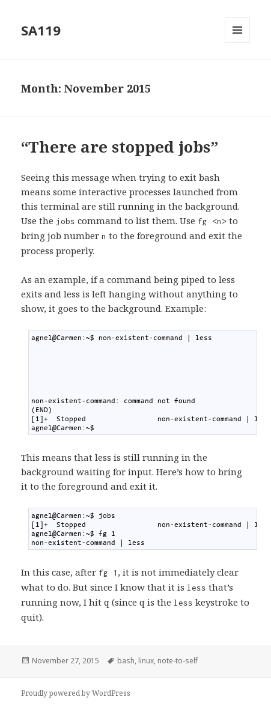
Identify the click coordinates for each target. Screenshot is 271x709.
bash (126, 661)
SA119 (41, 30)
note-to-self (177, 661)
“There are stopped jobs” (119, 146)
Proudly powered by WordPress (75, 693)
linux (146, 661)
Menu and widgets (237, 42)
